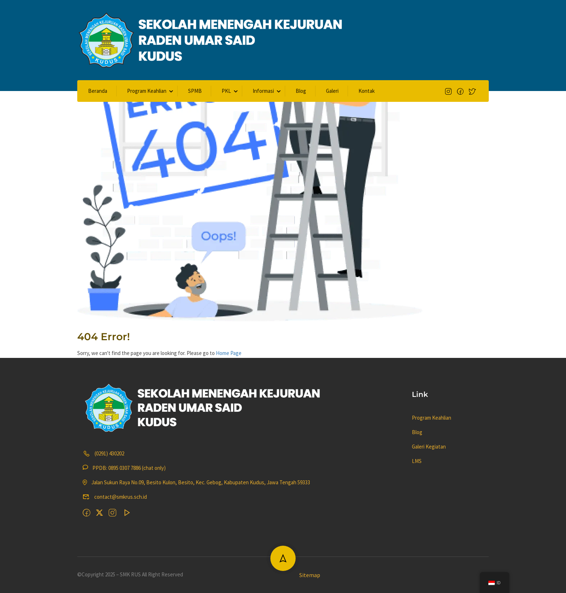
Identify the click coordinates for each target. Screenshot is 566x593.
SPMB (195, 90)
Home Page (228, 353)
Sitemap (309, 575)
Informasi (263, 90)
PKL (226, 90)
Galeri (332, 90)
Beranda (97, 90)
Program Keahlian (146, 90)
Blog (301, 90)
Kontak (366, 90)
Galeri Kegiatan (429, 446)
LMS (417, 461)
